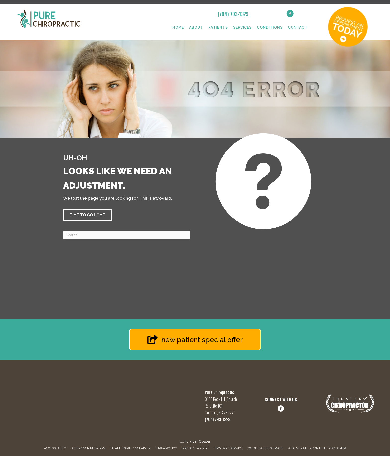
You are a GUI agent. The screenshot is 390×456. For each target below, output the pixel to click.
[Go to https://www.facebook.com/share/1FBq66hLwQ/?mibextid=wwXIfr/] (281, 409)
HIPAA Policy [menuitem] (166, 448)
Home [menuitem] (178, 27)
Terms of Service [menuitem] (228, 448)
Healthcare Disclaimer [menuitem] (131, 448)
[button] (87, 215)
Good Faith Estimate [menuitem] (265, 448)
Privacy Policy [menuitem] (195, 448)
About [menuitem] (196, 27)
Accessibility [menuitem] (55, 448)
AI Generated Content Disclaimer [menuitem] (317, 448)
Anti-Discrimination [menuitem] (88, 448)
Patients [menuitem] (218, 27)
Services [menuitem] (242, 27)
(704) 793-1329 (233, 14)
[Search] (126, 235)
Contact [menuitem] (297, 27)
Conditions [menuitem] (270, 27)
